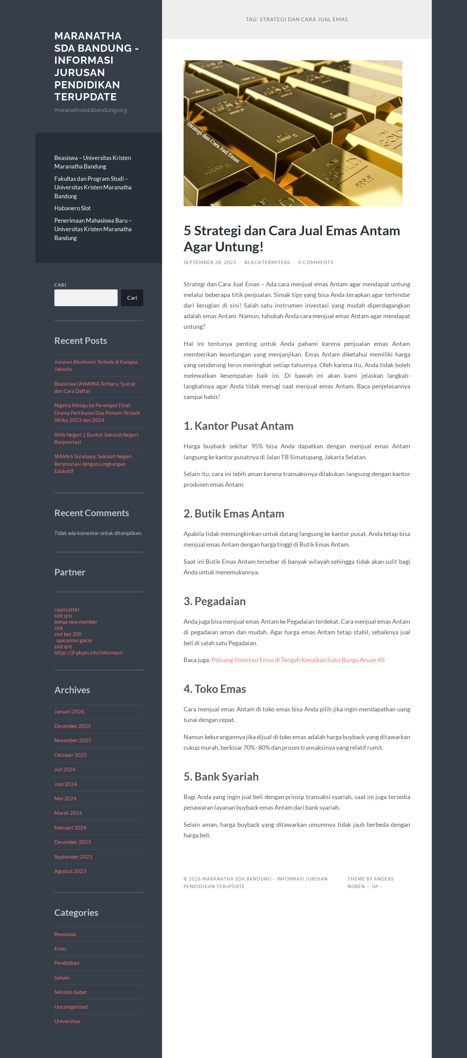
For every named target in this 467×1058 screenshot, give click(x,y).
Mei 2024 (65, 798)
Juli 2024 (65, 769)
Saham (61, 977)
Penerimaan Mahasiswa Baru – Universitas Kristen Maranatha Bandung (93, 229)
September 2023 (73, 857)
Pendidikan (66, 963)
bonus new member (75, 622)
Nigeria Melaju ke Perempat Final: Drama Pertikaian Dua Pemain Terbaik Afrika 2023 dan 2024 (97, 412)
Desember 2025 (72, 726)
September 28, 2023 (210, 262)
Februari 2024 (70, 827)
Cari (60, 285)
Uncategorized (71, 1007)
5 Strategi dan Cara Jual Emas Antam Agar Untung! (292, 238)
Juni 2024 (65, 784)
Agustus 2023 (70, 871)
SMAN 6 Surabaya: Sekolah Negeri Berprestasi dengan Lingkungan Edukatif (93, 463)
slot (58, 628)
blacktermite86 (267, 262)
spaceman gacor (74, 640)
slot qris (63, 615)
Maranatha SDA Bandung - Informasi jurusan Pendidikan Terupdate (96, 66)
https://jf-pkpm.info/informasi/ (88, 652)
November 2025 (72, 740)
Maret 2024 (68, 813)
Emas (60, 948)
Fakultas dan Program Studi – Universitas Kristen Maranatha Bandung (93, 187)
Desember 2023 (72, 842)
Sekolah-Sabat (70, 992)
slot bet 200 (68, 634)
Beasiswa (65, 934)
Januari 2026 (69, 711)
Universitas (67, 1021)
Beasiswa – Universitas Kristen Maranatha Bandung (92, 162)
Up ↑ (377, 886)
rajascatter (67, 609)
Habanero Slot (72, 208)
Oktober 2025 (70, 755)
